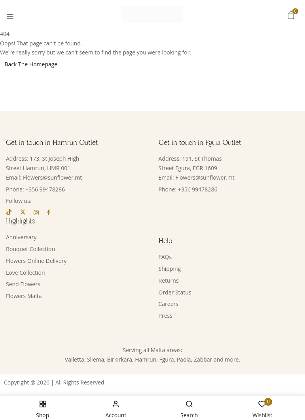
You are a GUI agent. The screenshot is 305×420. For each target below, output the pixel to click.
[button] (291, 15)
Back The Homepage (31, 64)
